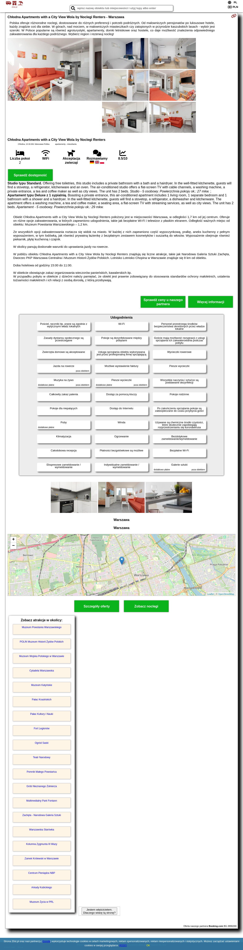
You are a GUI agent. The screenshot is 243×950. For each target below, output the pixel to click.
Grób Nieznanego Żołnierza (41, 786)
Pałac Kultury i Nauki (41, 714)
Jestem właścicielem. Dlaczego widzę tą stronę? (99, 911)
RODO (123, 945)
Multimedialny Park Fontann (41, 800)
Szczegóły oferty (97, 606)
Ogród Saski (42, 742)
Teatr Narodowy (41, 757)
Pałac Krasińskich (41, 699)
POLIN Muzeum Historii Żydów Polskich (41, 641)
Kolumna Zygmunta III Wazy (41, 844)
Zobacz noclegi (146, 606)
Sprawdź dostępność (30, 175)
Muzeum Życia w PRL (42, 901)
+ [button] (13, 540)
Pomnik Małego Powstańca (42, 771)
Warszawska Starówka (41, 829)
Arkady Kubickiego (41, 887)
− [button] (13, 546)
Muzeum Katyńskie (41, 685)
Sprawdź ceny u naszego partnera (163, 302)
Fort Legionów (41, 728)
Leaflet (210, 594)
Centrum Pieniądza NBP (41, 873)
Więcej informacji (210, 302)
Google (46, 941)
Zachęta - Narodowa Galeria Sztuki (41, 815)
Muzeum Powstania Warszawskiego (42, 627)
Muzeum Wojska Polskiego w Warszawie (41, 656)
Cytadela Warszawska (41, 670)
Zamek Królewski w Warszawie (42, 858)
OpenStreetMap (226, 594)
